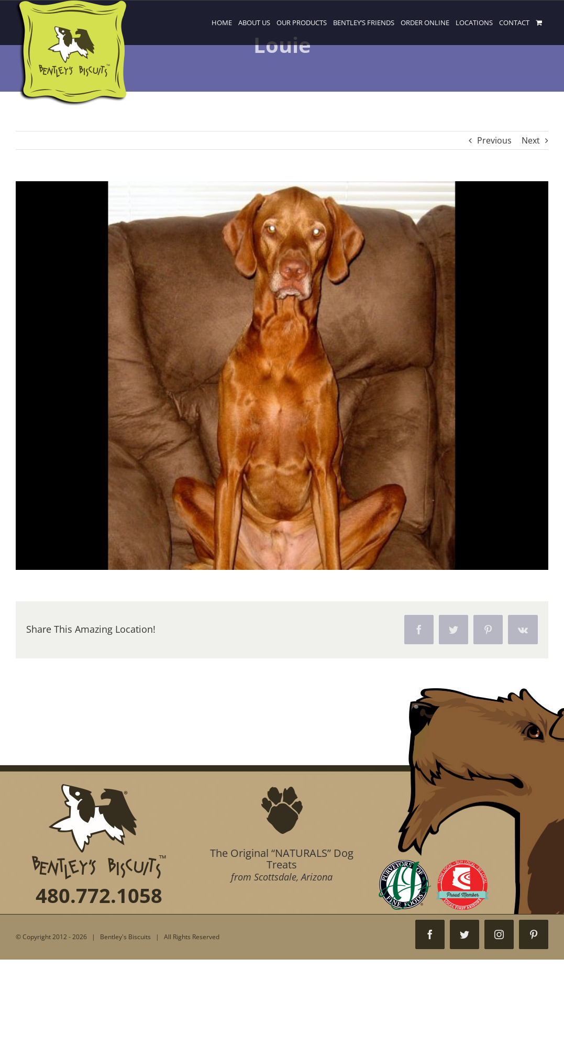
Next (531, 140)
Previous (494, 140)
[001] (282, 375)
